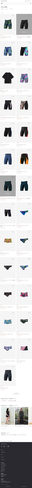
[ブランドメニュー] (30, 3)
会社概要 (2, 476)
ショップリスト (3, 466)
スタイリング (2, 468)
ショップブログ (3, 469)
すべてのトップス (4, 401)
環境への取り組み (4, 474)
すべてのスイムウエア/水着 (12, 401)
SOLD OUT (24, 24)
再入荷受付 (8, 194)
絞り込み (8, 486)
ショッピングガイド (3, 465)
